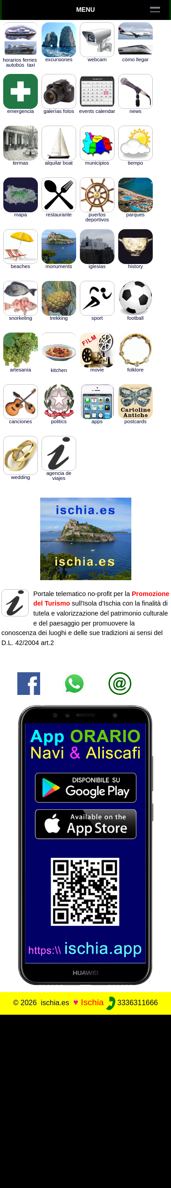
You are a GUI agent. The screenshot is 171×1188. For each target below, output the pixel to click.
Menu (85, 9)
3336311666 (132, 1003)
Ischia (92, 1002)
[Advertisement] (85, 1100)
